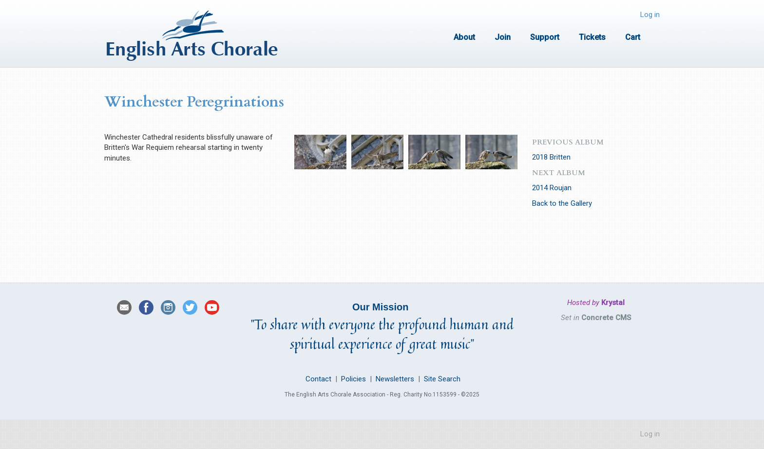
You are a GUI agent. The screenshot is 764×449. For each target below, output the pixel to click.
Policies (353, 379)
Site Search (442, 379)
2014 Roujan (552, 187)
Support (544, 37)
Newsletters (395, 379)
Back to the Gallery (562, 203)
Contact (317, 379)
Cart (632, 37)
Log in (650, 14)
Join (503, 37)
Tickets (592, 37)
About (464, 37)
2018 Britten (551, 157)
